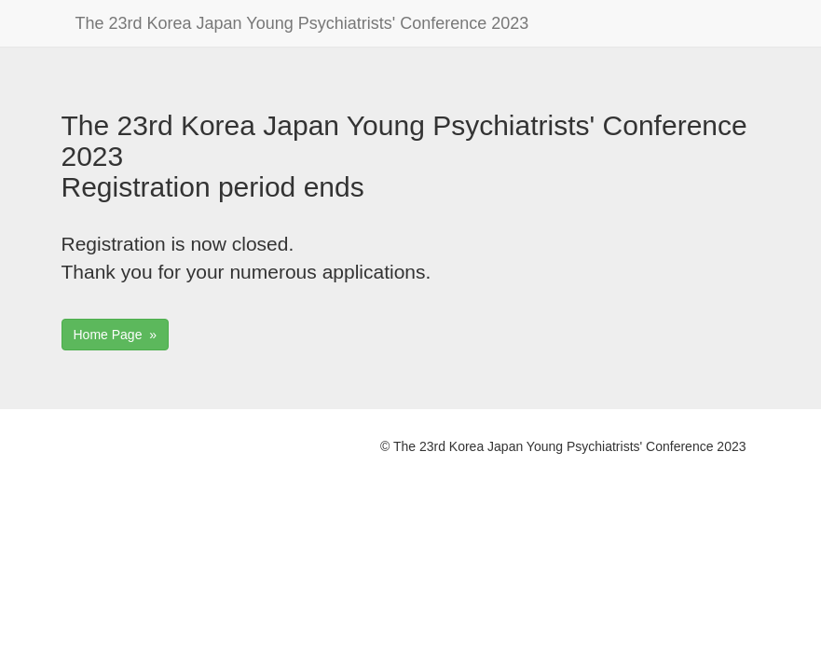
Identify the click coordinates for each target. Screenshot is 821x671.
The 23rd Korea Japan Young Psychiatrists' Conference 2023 (302, 23)
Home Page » (115, 334)
